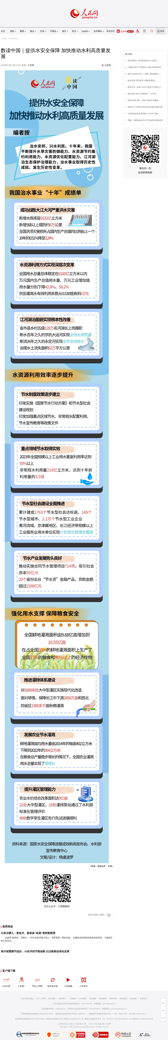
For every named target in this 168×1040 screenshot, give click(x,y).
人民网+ (21, 981)
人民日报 (6, 981)
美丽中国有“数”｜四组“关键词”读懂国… (144, 100)
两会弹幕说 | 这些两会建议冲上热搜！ (143, 61)
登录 (162, 31)
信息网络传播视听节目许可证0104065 (30, 1019)
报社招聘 (52, 999)
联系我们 (143, 999)
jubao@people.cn (109, 1004)
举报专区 (110, 31)
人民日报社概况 (27, 999)
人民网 (4, 39)
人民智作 (83, 981)
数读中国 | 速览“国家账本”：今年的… (143, 94)
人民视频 (68, 981)
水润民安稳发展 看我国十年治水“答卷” (143, 114)
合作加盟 (82, 999)
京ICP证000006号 (121, 1019)
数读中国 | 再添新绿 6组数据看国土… (143, 80)
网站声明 (113, 999)
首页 (3, 31)
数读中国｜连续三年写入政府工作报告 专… (145, 87)
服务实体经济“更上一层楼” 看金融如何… (144, 74)
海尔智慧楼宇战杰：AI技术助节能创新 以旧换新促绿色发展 (35, 951)
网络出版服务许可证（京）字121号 (99, 1019)
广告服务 (72, 999)
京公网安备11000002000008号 (141, 1019)
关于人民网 (40, 999)
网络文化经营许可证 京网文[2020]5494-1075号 (64, 1019)
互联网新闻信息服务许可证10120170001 (37, 1014)
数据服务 (103, 999)
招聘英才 (62, 999)
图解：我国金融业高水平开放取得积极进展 (145, 120)
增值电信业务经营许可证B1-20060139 (70, 1014)
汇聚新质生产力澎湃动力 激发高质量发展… (145, 67)
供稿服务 (92, 999)
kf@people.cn (61, 1009)
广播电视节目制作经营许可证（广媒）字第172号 (107, 1014)
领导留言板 (52, 981)
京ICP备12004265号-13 (138, 1014)
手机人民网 (37, 981)
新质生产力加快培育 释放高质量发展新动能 (145, 107)
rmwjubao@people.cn (119, 1009)
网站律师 (123, 999)
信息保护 (133, 999)
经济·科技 (13, 39)
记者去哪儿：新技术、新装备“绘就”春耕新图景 (28, 933)
